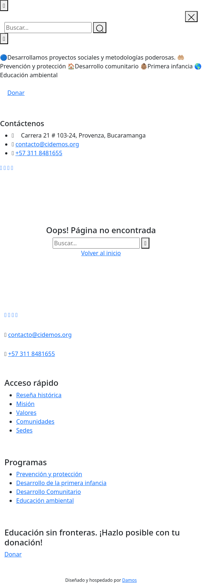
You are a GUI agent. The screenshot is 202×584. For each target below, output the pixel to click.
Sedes (24, 430)
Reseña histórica (38, 395)
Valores (26, 413)
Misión (25, 404)
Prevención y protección (49, 474)
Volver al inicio (101, 253)
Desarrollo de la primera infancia (61, 483)
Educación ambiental (45, 500)
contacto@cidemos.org (47, 144)
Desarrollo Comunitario (48, 492)
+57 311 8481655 (38, 153)
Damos (129, 580)
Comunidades (35, 421)
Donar (16, 93)
